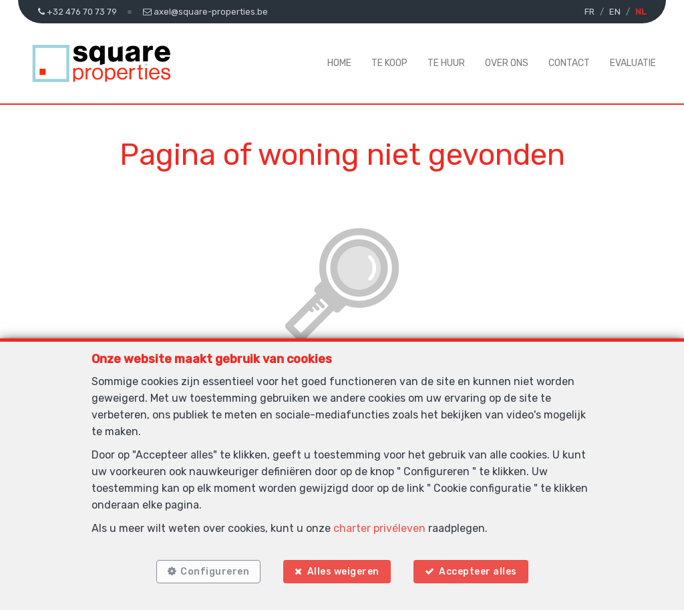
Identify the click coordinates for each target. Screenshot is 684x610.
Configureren (214, 571)
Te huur (446, 63)
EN (615, 12)
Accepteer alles (478, 571)
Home (339, 63)
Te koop (389, 63)
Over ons (506, 63)
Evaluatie (633, 63)
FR (589, 12)
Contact (569, 63)
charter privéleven (379, 528)
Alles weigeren (343, 571)
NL (640, 12)
